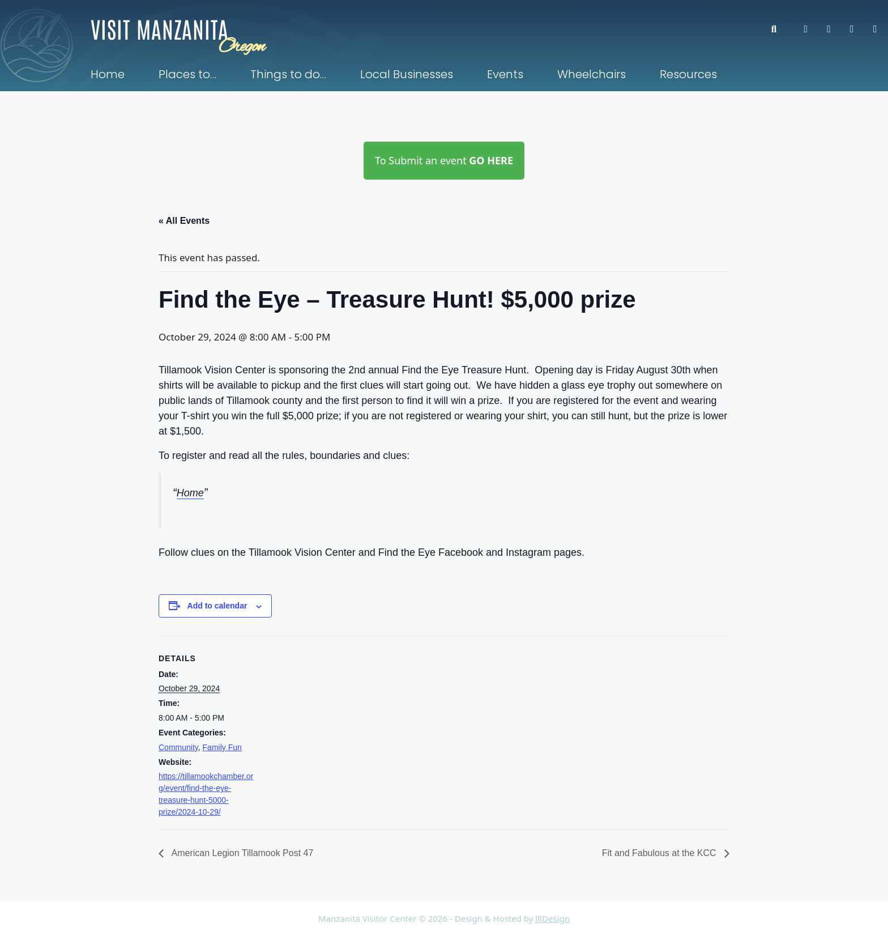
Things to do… (288, 74)
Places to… (187, 74)
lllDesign (552, 918)
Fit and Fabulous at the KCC (660, 853)
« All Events (184, 220)
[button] (779, 29)
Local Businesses (406, 74)
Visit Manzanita (160, 28)
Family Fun (222, 747)
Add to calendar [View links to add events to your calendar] (217, 605)
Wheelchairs (591, 74)
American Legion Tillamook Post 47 (241, 853)
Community (178, 747)
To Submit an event (444, 160)
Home (108, 74)
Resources (688, 74)
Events (505, 74)
